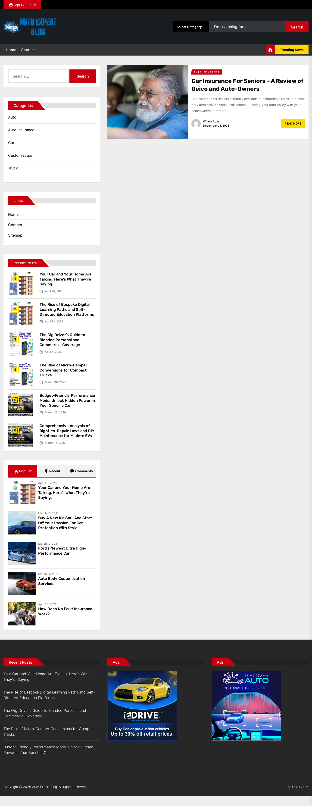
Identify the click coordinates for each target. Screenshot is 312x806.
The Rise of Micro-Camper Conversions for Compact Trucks (65, 373)
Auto (12, 117)
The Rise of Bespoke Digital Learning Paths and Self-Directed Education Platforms (67, 312)
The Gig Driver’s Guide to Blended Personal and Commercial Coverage (64, 342)
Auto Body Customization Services (64, 591)
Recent (52, 481)
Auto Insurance (21, 130)
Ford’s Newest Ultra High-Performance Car (64, 561)
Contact (28, 49)
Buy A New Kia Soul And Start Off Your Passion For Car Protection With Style (64, 532)
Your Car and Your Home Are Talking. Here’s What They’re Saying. (67, 279)
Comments (81, 481)
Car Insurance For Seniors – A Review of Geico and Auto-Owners (245, 84)
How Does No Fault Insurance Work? (57, 621)
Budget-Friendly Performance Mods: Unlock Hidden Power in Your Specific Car (67, 406)
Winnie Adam (212, 121)
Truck (13, 168)
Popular (23, 481)
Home (11, 49)
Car (11, 142)
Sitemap (15, 235)
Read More (293, 123)
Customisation (20, 155)
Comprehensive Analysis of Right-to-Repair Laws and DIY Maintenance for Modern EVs (67, 440)
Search (297, 27)
